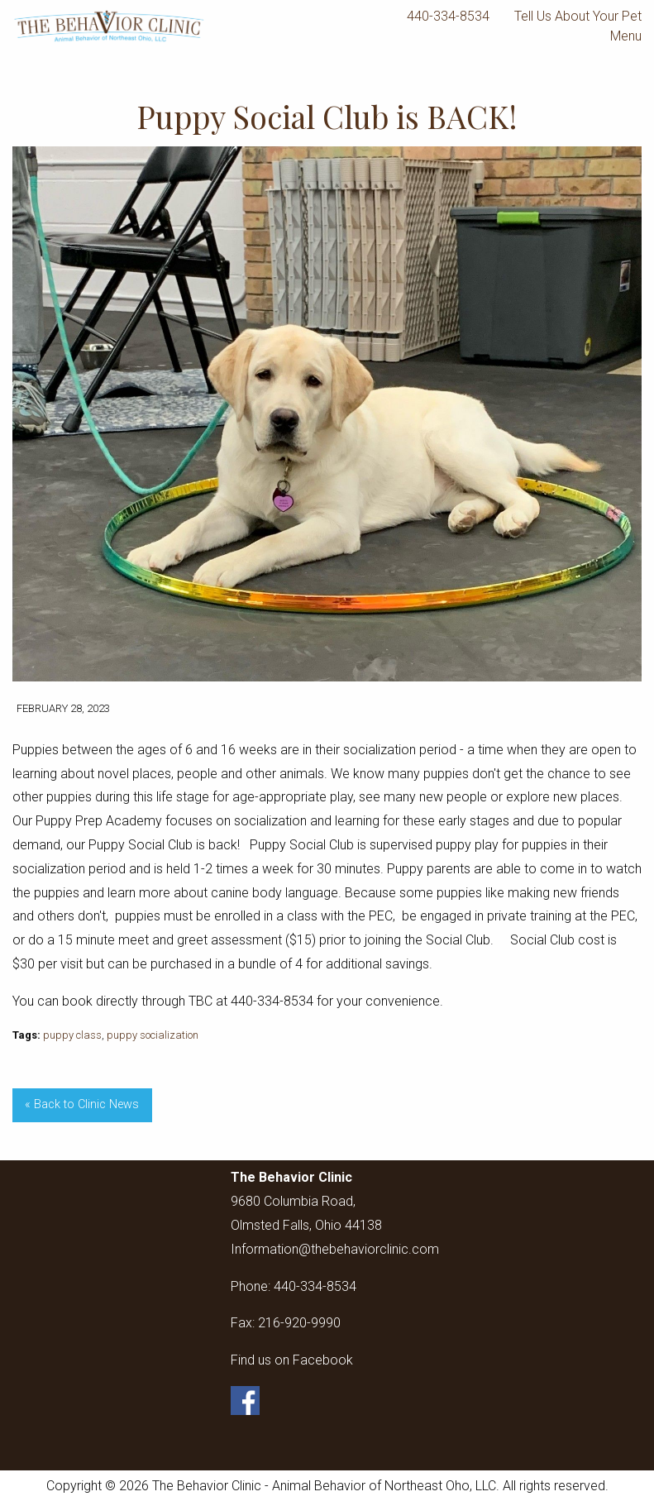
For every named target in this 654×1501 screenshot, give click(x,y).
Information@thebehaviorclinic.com (335, 1249)
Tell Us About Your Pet (578, 16)
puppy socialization (152, 1035)
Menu (618, 36)
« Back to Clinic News (82, 1104)
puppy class (72, 1035)
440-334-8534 (448, 16)
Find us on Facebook (292, 1360)
